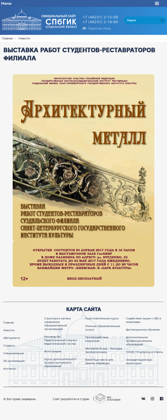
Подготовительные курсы (102, 318)
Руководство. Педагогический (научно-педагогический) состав (61, 340)
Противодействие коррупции (96, 339)
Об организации (14, 361)
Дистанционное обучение (143, 329)
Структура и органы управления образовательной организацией (57, 324)
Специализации (13, 353)
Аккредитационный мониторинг (139, 361)
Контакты (9, 368)
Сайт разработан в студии (71, 399)
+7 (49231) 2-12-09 (100, 17)
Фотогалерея (52, 351)
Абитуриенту (11, 338)
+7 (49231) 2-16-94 (100, 22)
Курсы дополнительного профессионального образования (60, 362)
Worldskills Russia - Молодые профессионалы (103, 350)
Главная (7, 38)
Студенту (9, 345)
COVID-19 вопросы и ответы (144, 352)
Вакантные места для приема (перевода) (99, 361)
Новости (24, 38)
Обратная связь (99, 28)
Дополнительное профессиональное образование (139, 341)
